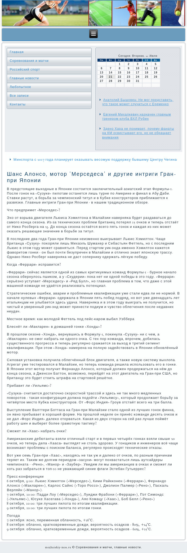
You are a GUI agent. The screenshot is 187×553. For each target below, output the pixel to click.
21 (110, 76)
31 (137, 81)
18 (146, 72)
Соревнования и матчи (29, 61)
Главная (17, 52)
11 (146, 68)
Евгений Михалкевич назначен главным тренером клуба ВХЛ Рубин (136, 116)
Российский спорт (25, 69)
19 (155, 72)
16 (128, 72)
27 (101, 81)
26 (155, 76)
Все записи (19, 96)
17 (137, 72)
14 (110, 72)
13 (101, 72)
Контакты (18, 104)
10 (137, 68)
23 (128, 76)
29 (119, 81)
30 (128, 81)
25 (146, 76)
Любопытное (20, 87)
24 (137, 76)
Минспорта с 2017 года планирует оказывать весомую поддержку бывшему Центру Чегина (95, 160)
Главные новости (24, 78)
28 (110, 81)
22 (119, 76)
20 (101, 76)
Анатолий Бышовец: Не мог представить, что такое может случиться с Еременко (137, 102)
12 (155, 68)
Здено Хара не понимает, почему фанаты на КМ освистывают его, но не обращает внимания (138, 133)
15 (119, 72)
